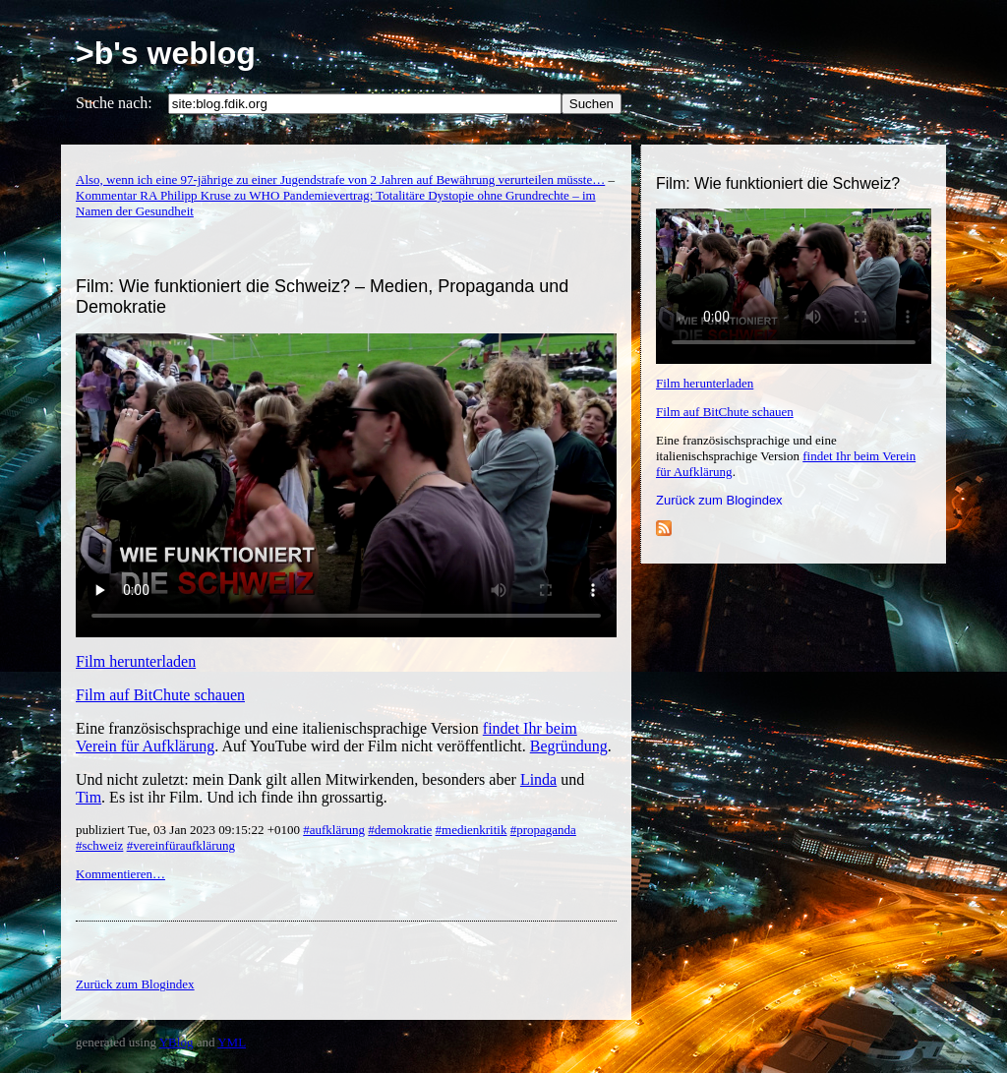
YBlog (176, 1042)
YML (231, 1042)
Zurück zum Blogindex (719, 500)
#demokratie (400, 829)
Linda (538, 779)
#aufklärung (334, 829)
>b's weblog (166, 53)
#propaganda (543, 829)
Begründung (569, 746)
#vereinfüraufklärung (181, 845)
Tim (88, 797)
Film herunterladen (704, 383)
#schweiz (99, 845)
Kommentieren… (120, 873)
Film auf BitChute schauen (725, 411)
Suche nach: (114, 102)
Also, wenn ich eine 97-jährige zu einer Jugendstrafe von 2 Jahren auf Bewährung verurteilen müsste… (340, 179)
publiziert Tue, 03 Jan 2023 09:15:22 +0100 (189, 829)
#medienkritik (471, 829)
